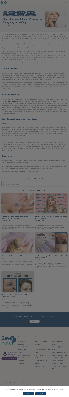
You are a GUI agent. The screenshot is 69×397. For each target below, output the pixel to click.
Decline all (28, 393)
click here (44, 389)
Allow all (40, 393)
